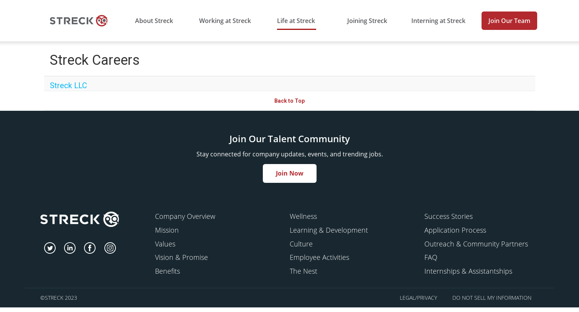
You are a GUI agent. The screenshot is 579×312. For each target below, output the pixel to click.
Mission (167, 230)
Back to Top (289, 101)
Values (165, 243)
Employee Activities (319, 257)
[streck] (79, 220)
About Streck (154, 20)
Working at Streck (225, 20)
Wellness (303, 216)
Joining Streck (367, 20)
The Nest (303, 271)
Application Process (455, 230)
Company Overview (185, 216)
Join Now (290, 173)
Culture (301, 243)
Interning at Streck (438, 20)
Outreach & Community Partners (476, 243)
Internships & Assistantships (468, 271)
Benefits (167, 271)
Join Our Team (509, 20)
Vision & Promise (181, 257)
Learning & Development (329, 230)
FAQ (430, 257)
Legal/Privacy (418, 297)
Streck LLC (68, 85)
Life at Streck (296, 20)
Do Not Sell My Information (491, 297)
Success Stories (448, 216)
